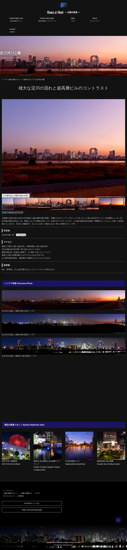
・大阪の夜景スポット (10, 493)
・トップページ (7, 490)
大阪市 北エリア (28, 79)
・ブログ (36, 493)
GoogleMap (20, 235)
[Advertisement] (63, 389)
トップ (4, 79)
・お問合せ (20, 496)
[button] (123, 101)
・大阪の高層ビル (25, 493)
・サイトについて (8, 496)
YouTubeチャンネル (31, 503)
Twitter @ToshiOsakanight (32, 510)
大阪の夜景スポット (14, 79)
